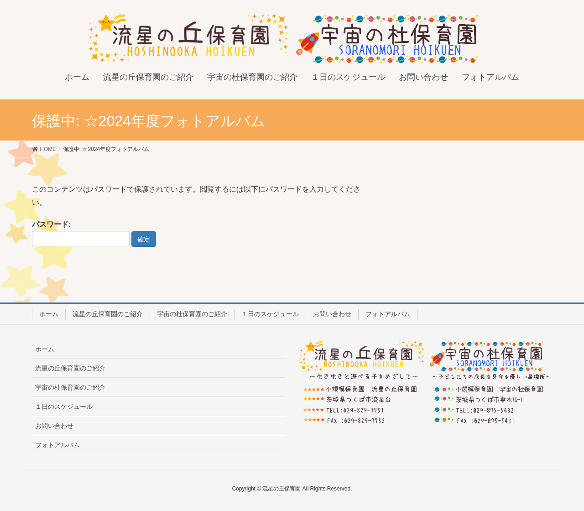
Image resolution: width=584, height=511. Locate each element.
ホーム (48, 314)
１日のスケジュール (270, 314)
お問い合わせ (332, 314)
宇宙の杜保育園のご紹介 (192, 314)
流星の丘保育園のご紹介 (108, 314)
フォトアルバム (387, 314)
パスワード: (81, 233)
